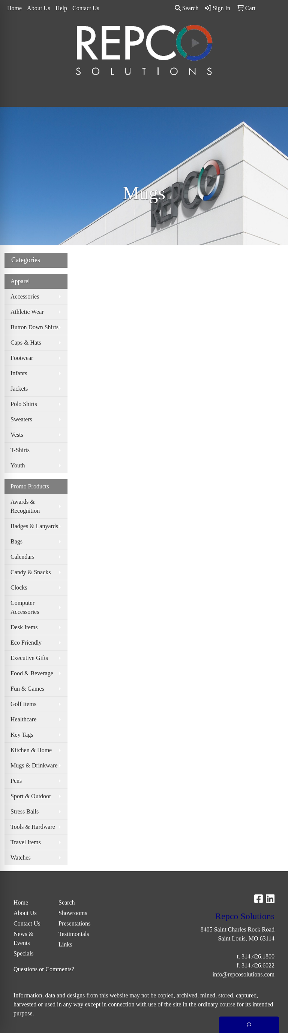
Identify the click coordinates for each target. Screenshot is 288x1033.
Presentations (74, 923)
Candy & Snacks (30, 572)
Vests (16, 434)
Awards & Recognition (25, 506)
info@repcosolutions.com (243, 974)
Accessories (24, 296)
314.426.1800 (258, 956)
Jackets (19, 388)
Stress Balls (24, 811)
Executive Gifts (29, 658)
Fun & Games (27, 688)
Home (14, 8)
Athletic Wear (27, 312)
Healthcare (23, 719)
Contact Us (85, 8)
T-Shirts (20, 450)
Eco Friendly (26, 642)
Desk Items (24, 627)
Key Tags (21, 734)
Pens (16, 781)
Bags (16, 541)
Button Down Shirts (34, 327)
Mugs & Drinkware (33, 765)
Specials (23, 953)
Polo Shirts (23, 404)
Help (61, 8)
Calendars (22, 557)
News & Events (23, 938)
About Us (38, 8)
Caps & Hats (25, 342)
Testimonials (73, 934)
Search (187, 8)
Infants (18, 373)
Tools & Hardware (32, 827)
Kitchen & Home (31, 750)
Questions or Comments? (44, 969)
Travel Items (25, 842)
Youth (17, 465)
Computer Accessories (24, 607)
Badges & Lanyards (34, 526)
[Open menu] (273, 95)
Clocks (18, 587)
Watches (20, 857)
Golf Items (23, 704)
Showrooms (72, 913)
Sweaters (21, 419)
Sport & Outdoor (30, 796)
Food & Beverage (31, 673)
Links (65, 944)
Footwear (21, 358)
